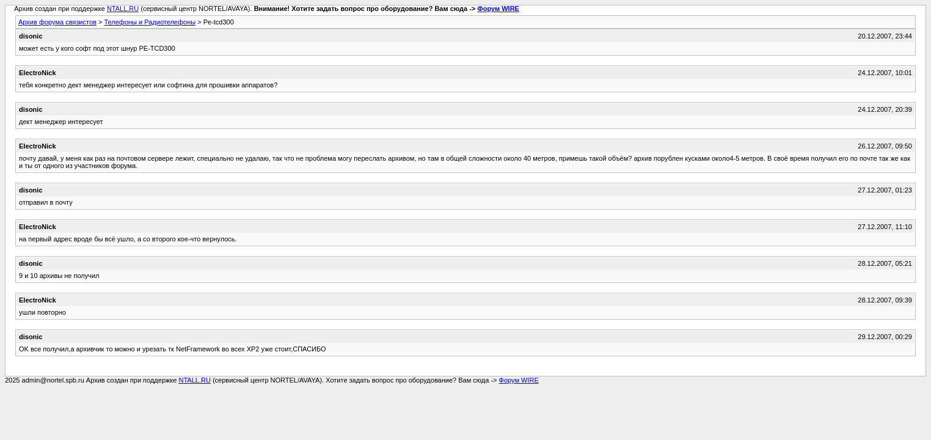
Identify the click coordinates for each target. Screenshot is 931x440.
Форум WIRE (498, 8)
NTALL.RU (123, 8)
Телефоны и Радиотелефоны (149, 22)
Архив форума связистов (57, 22)
